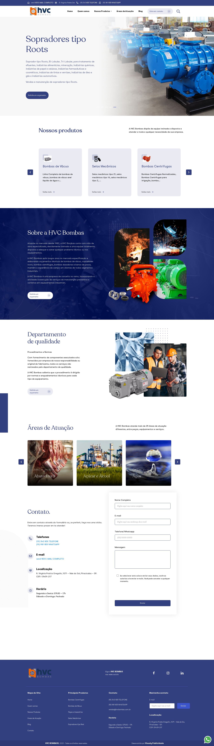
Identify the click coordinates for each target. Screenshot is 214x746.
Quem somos (83, 11)
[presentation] (30, 172)
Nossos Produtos (34, 712)
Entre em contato (160, 11)
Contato (31, 730)
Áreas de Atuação (125, 11)
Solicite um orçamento (37, 95)
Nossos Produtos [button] (102, 11)
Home (70, 11)
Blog (140, 11)
